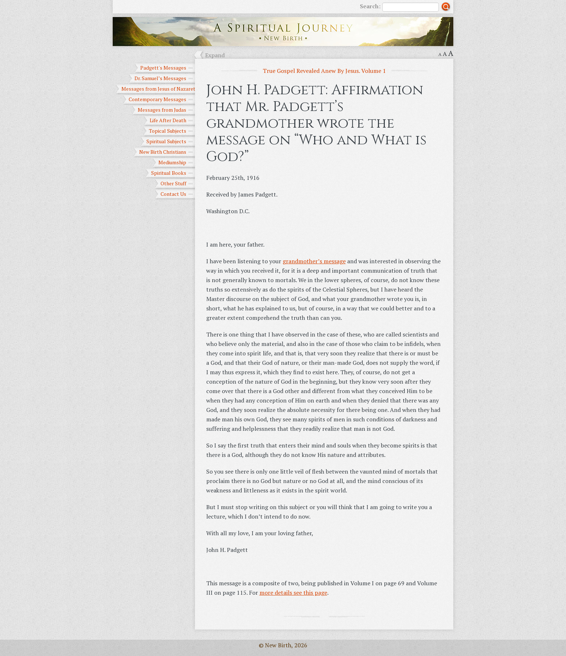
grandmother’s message (314, 261)
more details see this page (293, 593)
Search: (399, 7)
